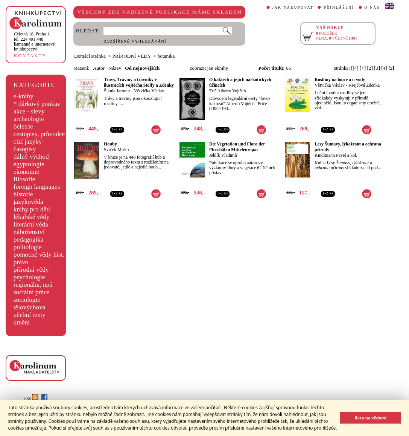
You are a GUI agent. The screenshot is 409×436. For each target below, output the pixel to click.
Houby (110, 144)
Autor (99, 68)
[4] (384, 68)
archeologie (29, 118)
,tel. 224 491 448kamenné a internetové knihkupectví (34, 41)
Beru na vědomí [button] (370, 418)
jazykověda (28, 201)
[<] (363, 68)
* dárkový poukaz (37, 103)
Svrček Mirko (116, 149)
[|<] (354, 68)
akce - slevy (29, 111)
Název (114, 68)
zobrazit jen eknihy (209, 68)
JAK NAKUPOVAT (293, 7)
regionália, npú (33, 284)
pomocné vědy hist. (39, 254)
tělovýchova (30, 307)
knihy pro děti (32, 209)
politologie (28, 247)
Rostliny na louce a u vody (340, 79)
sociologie (27, 299)
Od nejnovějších (142, 68)
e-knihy (23, 96)
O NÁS (372, 7)
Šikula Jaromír (117, 90)
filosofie (24, 179)
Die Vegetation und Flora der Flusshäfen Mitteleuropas (237, 146)
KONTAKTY (30, 55)
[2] (370, 68)
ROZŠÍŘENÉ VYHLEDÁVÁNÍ (134, 41)
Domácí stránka (90, 56)
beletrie (23, 126)
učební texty (30, 314)
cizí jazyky (28, 141)
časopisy (25, 149)
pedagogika (29, 239)
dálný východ (31, 156)
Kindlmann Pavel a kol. (336, 155)
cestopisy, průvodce (39, 134)
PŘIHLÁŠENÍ (339, 7)
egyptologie (29, 164)
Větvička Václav (149, 90)
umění (22, 322)
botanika (166, 56)
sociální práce (32, 292)
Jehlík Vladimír (223, 155)
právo (21, 262)
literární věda (31, 224)
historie (23, 194)
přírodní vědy (31, 269)
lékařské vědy (32, 216)
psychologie (29, 277)
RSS (31, 399)
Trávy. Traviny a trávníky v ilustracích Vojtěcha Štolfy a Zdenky (139, 82)
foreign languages (37, 186)
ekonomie (26, 171)
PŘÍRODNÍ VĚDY (132, 56)
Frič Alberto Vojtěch (227, 90)
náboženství (29, 232)
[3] (377, 68)
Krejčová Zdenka (364, 85)
